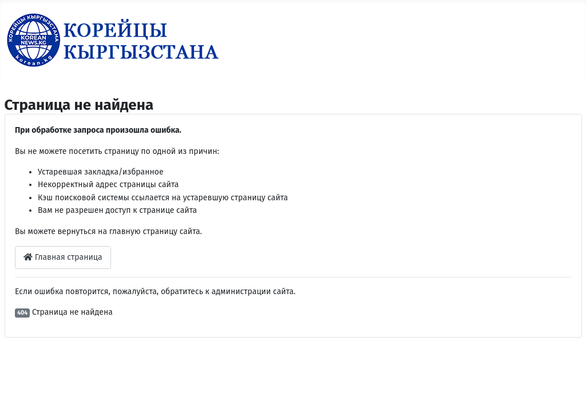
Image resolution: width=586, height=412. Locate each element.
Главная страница (62, 257)
